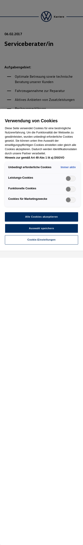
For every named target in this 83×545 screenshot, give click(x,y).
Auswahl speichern (41, 228)
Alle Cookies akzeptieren (41, 216)
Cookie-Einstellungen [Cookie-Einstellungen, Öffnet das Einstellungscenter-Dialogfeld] (41, 239)
